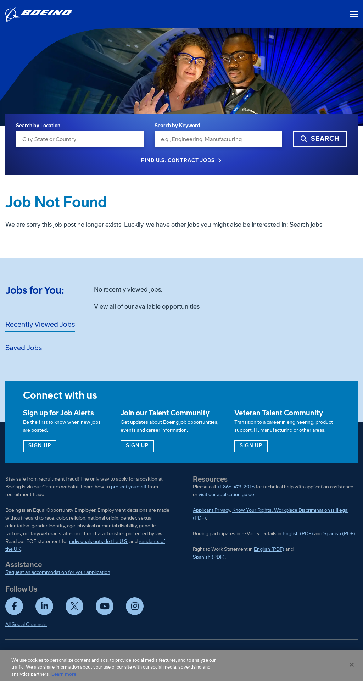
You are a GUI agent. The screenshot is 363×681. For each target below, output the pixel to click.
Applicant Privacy (211, 510)
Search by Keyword (177, 126)
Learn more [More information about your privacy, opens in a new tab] (63, 676)
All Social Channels (26, 624)
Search (325, 139)
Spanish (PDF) (339, 534)
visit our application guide (226, 495)
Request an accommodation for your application (57, 572)
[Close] (351, 667)
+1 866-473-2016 (236, 487)
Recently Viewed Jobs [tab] (40, 324)
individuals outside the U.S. (98, 541)
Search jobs (306, 224)
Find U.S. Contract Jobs (178, 160)
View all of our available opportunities (147, 306)
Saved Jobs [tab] (23, 347)
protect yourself (128, 487)
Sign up (42, 445)
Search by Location (38, 126)
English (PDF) (298, 534)
